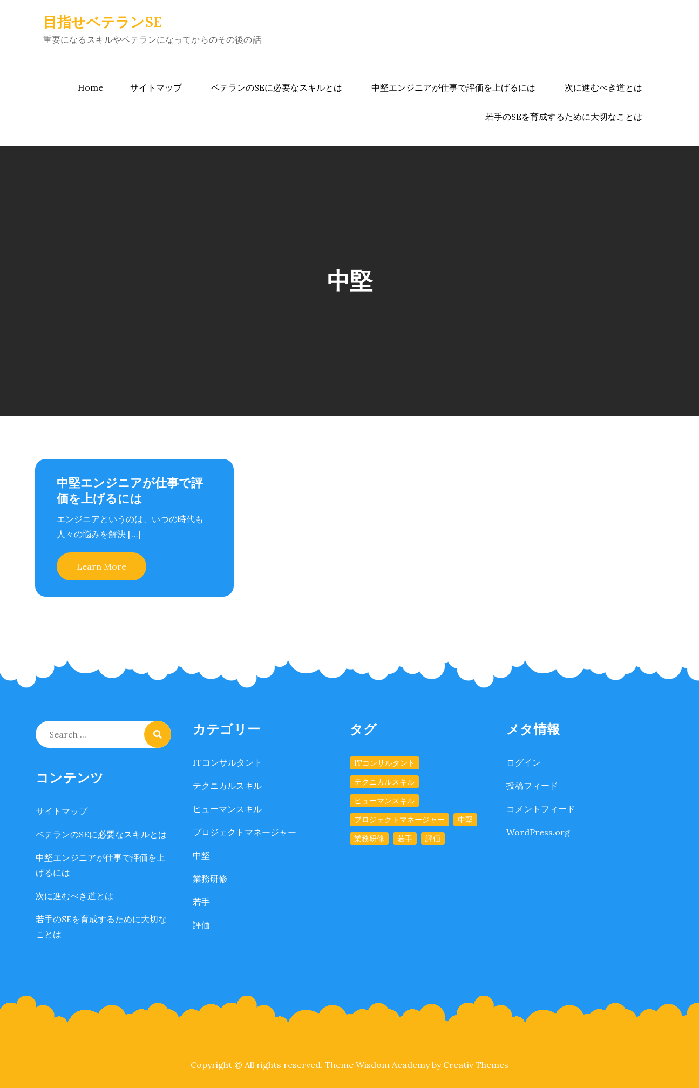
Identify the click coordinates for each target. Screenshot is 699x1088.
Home (90, 87)
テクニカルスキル (227, 785)
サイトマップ (156, 87)
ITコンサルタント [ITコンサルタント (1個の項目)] (384, 763)
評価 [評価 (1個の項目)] (432, 838)
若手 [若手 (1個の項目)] (404, 838)
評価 (201, 925)
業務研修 (210, 878)
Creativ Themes (475, 1064)
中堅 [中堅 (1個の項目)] (465, 820)
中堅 (201, 855)
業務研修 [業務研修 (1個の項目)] (369, 838)
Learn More (101, 566)
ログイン (523, 762)
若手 (201, 901)
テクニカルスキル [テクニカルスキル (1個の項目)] (384, 782)
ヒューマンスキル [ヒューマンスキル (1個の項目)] (384, 801)
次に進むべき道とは (603, 87)
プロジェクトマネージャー (244, 832)
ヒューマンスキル (227, 808)
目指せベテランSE (102, 22)
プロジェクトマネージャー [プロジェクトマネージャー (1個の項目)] (399, 820)
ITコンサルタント (227, 762)
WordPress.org (538, 832)
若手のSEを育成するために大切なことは (563, 116)
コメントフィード (540, 808)
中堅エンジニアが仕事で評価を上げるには (453, 87)
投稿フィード (532, 785)
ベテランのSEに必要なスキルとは (276, 87)
